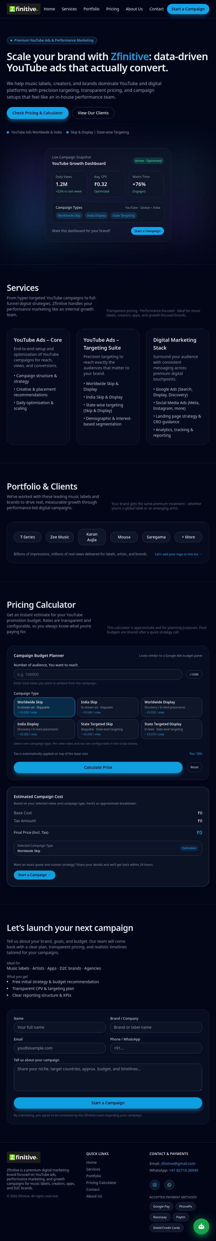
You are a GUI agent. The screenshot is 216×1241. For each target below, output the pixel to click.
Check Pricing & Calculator (37, 112)
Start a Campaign (188, 9)
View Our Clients (93, 112)
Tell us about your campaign (36, 1061)
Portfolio (92, 9)
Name (18, 1020)
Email (18, 1040)
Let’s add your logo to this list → (178, 555)
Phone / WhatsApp (125, 1040)
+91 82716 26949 (183, 1170)
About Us (134, 9)
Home (49, 9)
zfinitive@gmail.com (178, 1163)
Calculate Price (98, 768)
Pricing (112, 9)
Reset (195, 768)
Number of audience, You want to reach (46, 666)
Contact (157, 9)
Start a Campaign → (34, 876)
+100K (194, 675)
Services (69, 9)
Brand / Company (124, 1020)
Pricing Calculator (101, 1182)
